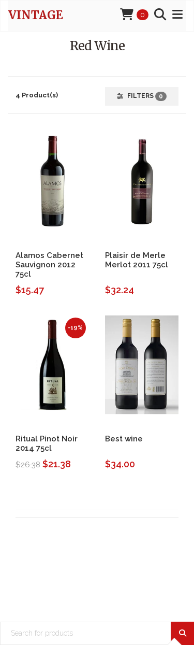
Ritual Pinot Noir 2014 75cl (47, 443)
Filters (142, 96)
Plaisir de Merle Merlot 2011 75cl (136, 260)
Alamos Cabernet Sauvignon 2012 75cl (49, 265)
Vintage (35, 15)
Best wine (124, 438)
